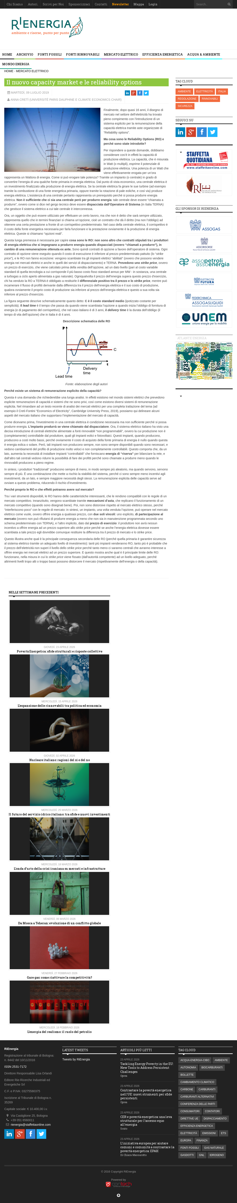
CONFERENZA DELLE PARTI (197, 1104)
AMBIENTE (184, 91)
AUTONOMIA (188, 1067)
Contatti (101, 4)
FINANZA (202, 1140)
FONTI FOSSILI (50, 54)
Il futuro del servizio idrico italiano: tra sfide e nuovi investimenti (59, 814)
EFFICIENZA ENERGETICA (162, 54)
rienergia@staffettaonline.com (31, 1124)
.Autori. (32, 4)
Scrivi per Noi (53, 4)
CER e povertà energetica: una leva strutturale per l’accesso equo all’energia (146, 1121)
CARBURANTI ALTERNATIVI (197, 1096)
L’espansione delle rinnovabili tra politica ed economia (59, 706)
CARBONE (186, 1089)
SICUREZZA (185, 106)
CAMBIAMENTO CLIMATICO (197, 1082)
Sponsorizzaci (79, 4)
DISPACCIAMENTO (215, 1118)
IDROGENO (217, 1155)
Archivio (24, 54)
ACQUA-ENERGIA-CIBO (194, 1060)
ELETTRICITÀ (204, 91)
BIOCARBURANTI (212, 1067)
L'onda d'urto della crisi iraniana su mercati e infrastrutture (59, 869)
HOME (8, 71)
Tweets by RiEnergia (76, 1059)
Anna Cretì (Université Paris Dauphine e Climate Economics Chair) (66, 99)
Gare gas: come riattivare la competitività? (59, 977)
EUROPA (185, 1140)
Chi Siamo (15, 4)
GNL (201, 1155)
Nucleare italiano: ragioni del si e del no (59, 760)
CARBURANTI (207, 1089)
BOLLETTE (187, 1074)
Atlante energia (191, 338)
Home (7, 54)
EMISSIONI (209, 1133)
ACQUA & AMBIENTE (203, 54)
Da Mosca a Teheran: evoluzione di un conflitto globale (59, 923)
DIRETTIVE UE (189, 1118)
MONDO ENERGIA (15, 64)
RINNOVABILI (210, 98)
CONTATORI (212, 1111)
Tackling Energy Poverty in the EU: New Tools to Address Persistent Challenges (147, 1068)
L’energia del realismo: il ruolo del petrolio (59, 1032)
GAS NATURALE (214, 1147)
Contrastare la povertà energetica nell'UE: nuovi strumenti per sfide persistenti (146, 1094)
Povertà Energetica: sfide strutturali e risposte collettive (59, 651)
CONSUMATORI (190, 1111)
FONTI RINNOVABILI (82, 54)
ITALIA (222, 91)
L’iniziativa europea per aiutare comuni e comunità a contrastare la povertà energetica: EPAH (147, 1147)
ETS (223, 1133)
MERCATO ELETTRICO (121, 54)
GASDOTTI (187, 1155)
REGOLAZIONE (187, 98)
